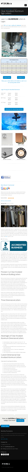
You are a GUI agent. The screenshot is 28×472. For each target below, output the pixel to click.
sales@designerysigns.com (9, 446)
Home (2, 9)
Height (9, 93)
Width (16, 93)
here (6, 236)
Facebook (2, 454)
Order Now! (7, 77)
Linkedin (4, 454)
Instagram (6, 454)
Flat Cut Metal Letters (8, 9)
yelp (8, 454)
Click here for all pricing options (14, 109)
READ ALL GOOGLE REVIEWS (6, 200)
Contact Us (21, 77)
